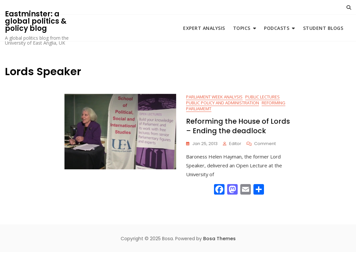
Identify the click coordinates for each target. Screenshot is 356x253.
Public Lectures (262, 97)
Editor (235, 144)
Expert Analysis (204, 28)
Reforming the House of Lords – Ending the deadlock (238, 126)
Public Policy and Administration (222, 103)
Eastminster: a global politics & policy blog (35, 21)
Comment (265, 144)
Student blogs (323, 28)
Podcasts (276, 28)
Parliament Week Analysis (214, 97)
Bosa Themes (219, 239)
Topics (241, 28)
